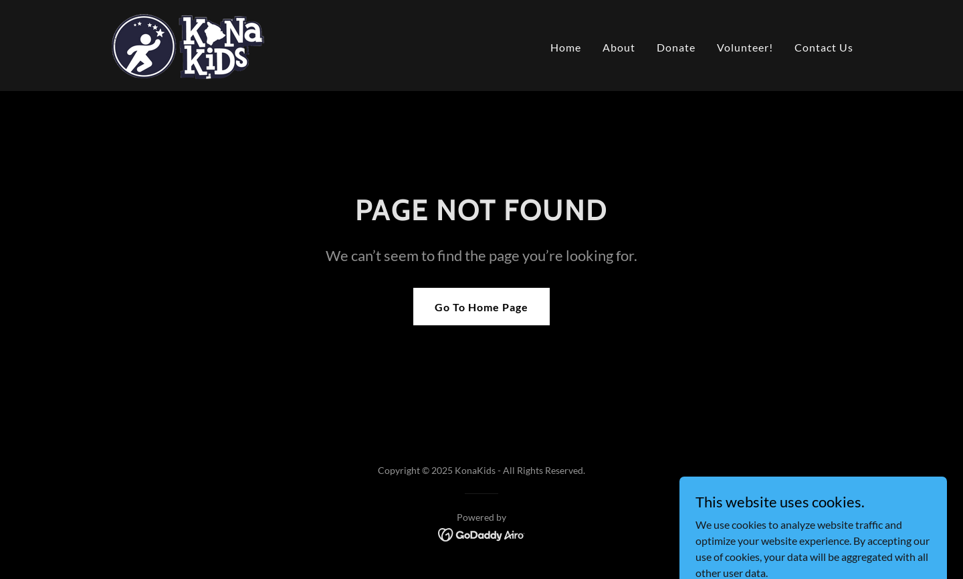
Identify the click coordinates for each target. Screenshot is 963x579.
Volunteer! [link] (745, 47)
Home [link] (565, 47)
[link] (188, 43)
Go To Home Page (481, 307)
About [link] (619, 47)
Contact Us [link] (823, 47)
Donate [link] (676, 47)
